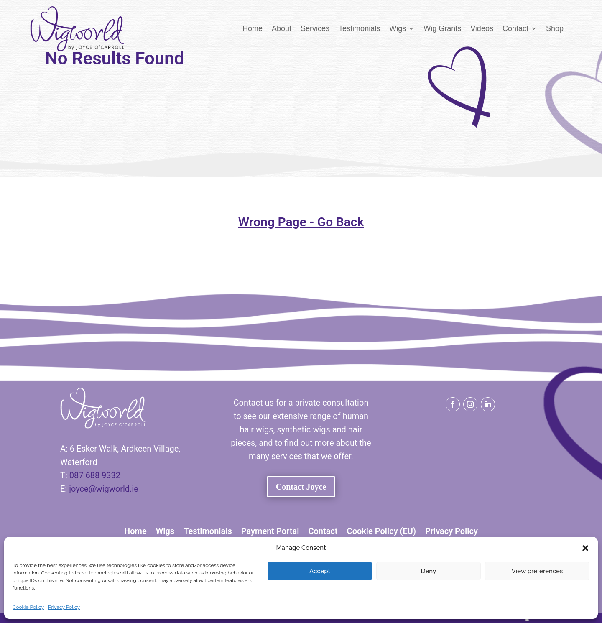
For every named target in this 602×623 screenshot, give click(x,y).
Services (315, 28)
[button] (585, 548)
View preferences (537, 571)
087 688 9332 (94, 475)
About (281, 28)
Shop (555, 28)
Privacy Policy (64, 607)
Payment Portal (270, 531)
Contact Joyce (301, 486)
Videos (481, 28)
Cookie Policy (28, 607)
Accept (319, 571)
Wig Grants (442, 28)
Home (252, 28)
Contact (515, 28)
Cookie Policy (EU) (381, 531)
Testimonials (359, 28)
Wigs (397, 28)
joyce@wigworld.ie (103, 489)
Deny (428, 571)
